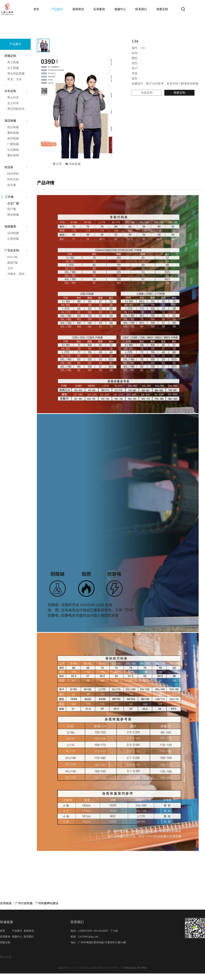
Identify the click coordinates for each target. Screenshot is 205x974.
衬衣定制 (10, 91)
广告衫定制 (12, 250)
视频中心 (120, 9)
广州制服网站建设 (46, 903)
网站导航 (6, 957)
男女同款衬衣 (16, 108)
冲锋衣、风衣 (16, 273)
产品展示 (57, 9)
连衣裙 (11, 185)
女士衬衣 (13, 103)
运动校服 (13, 233)
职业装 (9, 167)
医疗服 (11, 209)
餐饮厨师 (13, 155)
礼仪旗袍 (13, 149)
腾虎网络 (142, 968)
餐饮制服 (13, 132)
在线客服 (73, 163)
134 (70, 24)
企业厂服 (59, 24)
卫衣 (10, 268)
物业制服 (13, 214)
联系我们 (141, 9)
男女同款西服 (16, 73)
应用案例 (99, 9)
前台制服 (13, 127)
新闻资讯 (78, 9)
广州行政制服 (24, 903)
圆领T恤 (12, 262)
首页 (36, 9)
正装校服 (13, 238)
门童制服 (13, 144)
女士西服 (13, 67)
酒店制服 (10, 120)
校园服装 (10, 226)
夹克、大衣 (14, 79)
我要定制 (162, 9)
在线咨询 (147, 92)
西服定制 (10, 55)
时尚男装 (13, 173)
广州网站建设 (128, 968)
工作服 (45, 24)
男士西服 (13, 62)
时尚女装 (13, 179)
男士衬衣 (13, 97)
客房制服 (13, 138)
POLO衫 (12, 256)
